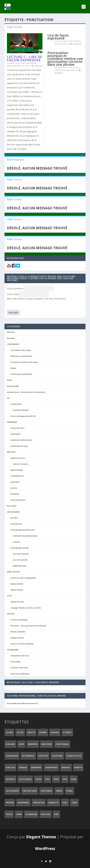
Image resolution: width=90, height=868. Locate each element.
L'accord (16, 542)
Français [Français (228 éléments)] (23, 767)
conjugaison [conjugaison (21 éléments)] (12, 756)
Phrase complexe (18, 632)
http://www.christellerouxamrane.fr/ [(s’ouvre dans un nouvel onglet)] (22, 703)
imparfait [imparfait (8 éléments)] (66, 767)
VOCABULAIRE (12, 650)
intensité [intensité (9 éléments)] (10, 779)
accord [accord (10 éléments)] (9, 732)
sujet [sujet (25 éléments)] (65, 802)
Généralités (15, 434)
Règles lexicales (19, 566)
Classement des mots (20, 656)
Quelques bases (17, 638)
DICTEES (14, 518)
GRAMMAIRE (12, 422)
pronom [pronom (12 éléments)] (10, 802)
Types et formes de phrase (22, 644)
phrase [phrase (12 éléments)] (59, 791)
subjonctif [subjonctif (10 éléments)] (53, 802)
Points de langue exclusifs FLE (23, 416)
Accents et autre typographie (23, 578)
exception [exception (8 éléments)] (43, 756)
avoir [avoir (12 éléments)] (21, 744)
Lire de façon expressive (58, 36)
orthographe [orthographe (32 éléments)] (12, 791)
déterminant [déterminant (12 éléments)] (28, 756)
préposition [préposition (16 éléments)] (38, 802)
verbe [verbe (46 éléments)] (19, 814)
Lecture (57, 44)
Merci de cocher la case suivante (25, 298)
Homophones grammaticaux (25, 536)
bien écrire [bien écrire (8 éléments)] (47, 744)
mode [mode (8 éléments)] (56, 779)
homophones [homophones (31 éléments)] (51, 767)
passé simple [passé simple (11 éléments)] (46, 791)
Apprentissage (31, 63)
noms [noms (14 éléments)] (73, 779)
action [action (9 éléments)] (20, 732)
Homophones (16, 524)
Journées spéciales (21, 410)
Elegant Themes (41, 836)
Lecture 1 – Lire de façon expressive (24, 58)
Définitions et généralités (21, 356)
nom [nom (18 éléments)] (65, 779)
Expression (15, 482)
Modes (13, 368)
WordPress (45, 848)
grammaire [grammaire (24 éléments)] (36, 767)
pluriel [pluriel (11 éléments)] (69, 791)
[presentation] (25, 305)
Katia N (12, 63)
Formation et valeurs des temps (24, 362)
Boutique (11, 338)
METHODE (17, 66)
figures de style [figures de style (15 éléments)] (74, 756)
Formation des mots (19, 667)
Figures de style (17, 602)
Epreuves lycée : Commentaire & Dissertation (26, 392)
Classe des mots (17, 428)
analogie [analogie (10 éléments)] (55, 732)
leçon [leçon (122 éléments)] (38, 779)
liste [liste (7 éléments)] (47, 779)
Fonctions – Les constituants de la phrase (28, 626)
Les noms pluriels (20, 560)
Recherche (15, 494)
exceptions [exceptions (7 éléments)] (57, 756)
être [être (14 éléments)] (56, 814)
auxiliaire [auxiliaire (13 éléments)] (10, 744)
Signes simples (71, 70)
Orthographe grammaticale (22, 530)
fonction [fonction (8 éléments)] (10, 767)
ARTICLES (10, 66)
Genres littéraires (20, 464)
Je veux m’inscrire (55, 298)
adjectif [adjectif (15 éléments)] (31, 732)
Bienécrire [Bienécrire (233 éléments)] (33, 744)
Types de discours (18, 500)
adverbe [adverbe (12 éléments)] (43, 732)
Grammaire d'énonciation (21, 440)
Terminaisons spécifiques (21, 374)
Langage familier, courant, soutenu (26, 608)
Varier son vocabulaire (20, 674)
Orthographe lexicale (20, 548)
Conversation (16, 404)
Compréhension (17, 476)
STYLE (9, 596)
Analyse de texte (18, 458)
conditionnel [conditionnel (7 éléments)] (62, 744)
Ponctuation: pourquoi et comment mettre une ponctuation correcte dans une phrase (65, 58)
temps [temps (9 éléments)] (74, 802)
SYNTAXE (11, 614)
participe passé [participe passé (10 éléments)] (30, 791)
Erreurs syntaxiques (19, 620)
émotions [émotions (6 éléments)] (45, 814)
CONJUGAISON (13, 344)
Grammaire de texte (19, 446)
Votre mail (13, 294)
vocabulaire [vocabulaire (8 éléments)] (31, 814)
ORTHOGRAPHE (13, 512)
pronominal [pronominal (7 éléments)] (23, 802)
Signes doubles (17, 584)
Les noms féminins (21, 554)
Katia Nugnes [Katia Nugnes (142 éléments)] (25, 779)
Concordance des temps (21, 350)
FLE (8, 398)
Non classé (25, 66)
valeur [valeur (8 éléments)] (9, 814)
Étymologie (15, 661)
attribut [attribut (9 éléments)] (67, 732)
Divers (9, 380)
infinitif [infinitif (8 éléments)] (78, 767)
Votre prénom (15, 288)
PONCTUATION (60, 70)
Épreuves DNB (13, 386)
